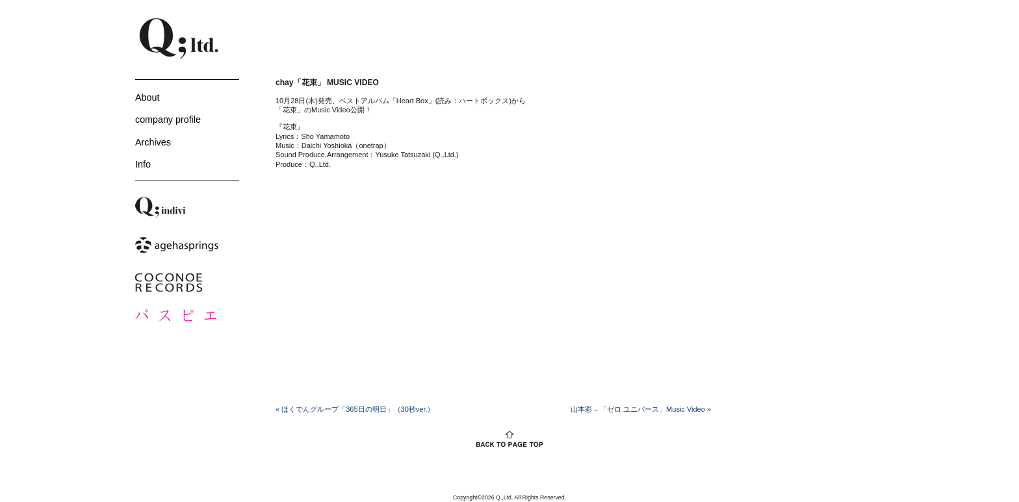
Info (143, 164)
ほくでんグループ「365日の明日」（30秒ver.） (355, 409)
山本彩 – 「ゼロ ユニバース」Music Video (641, 409)
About (147, 97)
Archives (153, 142)
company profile (168, 119)
